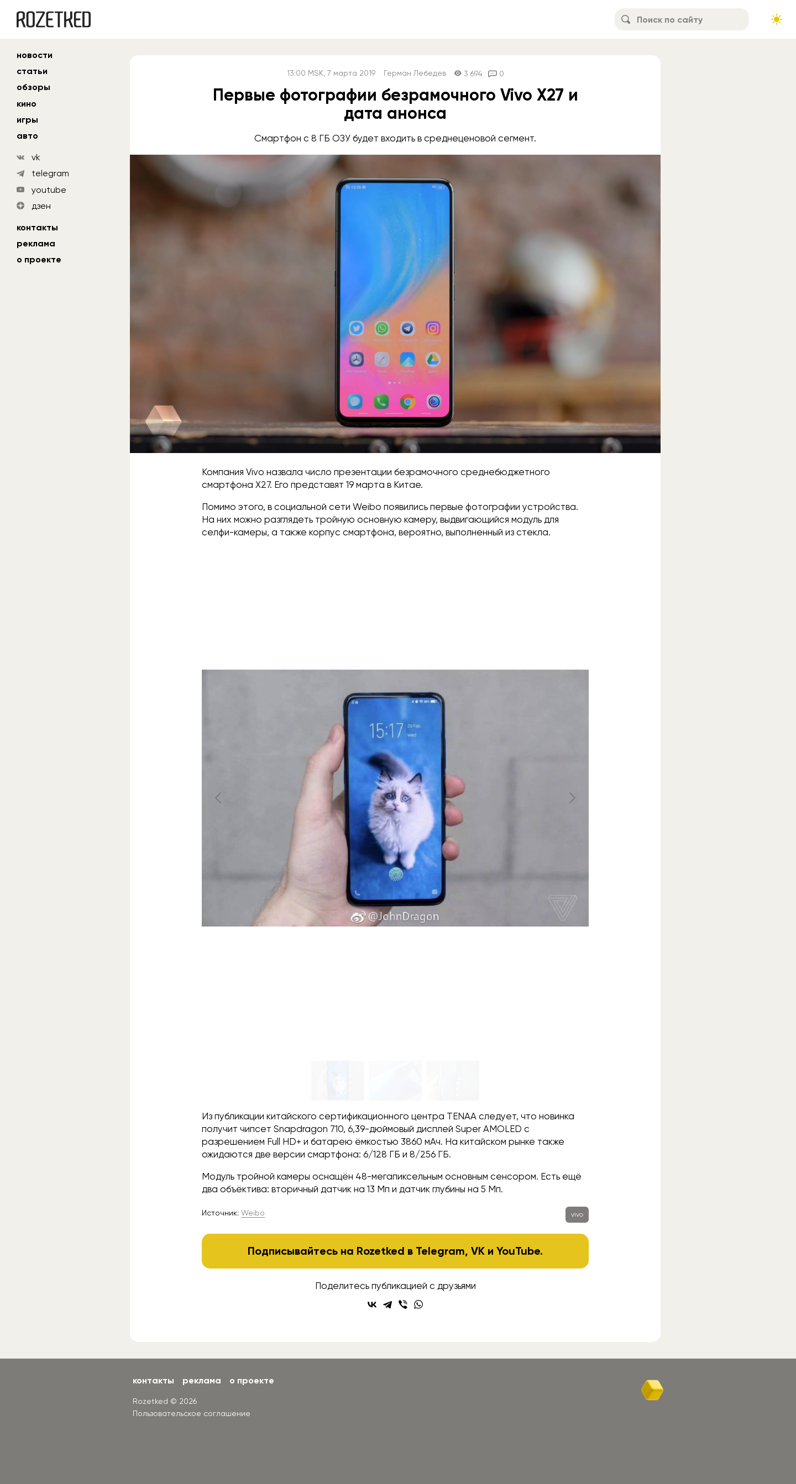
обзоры (33, 87)
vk (36, 157)
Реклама (36, 243)
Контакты (37, 227)
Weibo (253, 1212)
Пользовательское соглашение (191, 1413)
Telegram (440, 1250)
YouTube (518, 1250)
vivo (577, 1214)
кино (26, 103)
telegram (50, 173)
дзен (41, 206)
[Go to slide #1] (337, 1081)
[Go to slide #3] (452, 1081)
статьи (32, 71)
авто (27, 135)
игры (27, 119)
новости (35, 55)
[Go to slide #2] (395, 1081)
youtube (49, 190)
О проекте (39, 259)
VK (478, 1250)
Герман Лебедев (415, 73)
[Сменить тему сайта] (777, 19)
